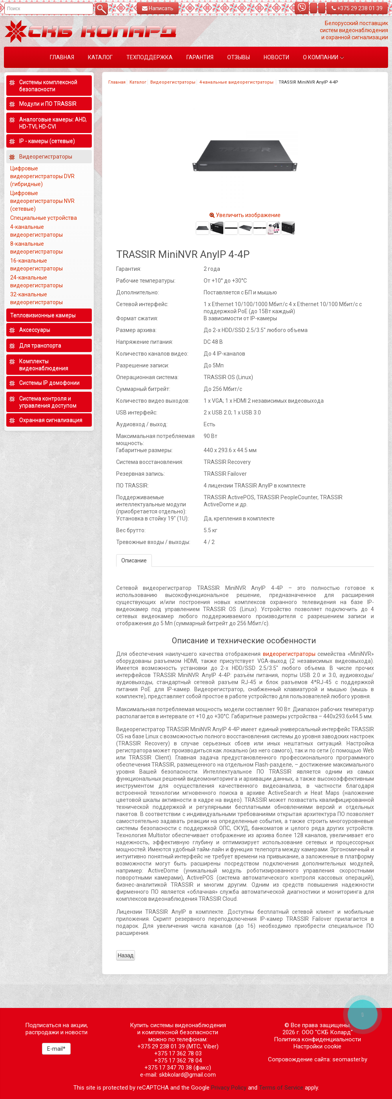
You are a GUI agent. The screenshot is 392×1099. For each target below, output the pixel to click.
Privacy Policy (228, 1087)
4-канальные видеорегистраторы (237, 82)
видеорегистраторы (289, 654)
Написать (157, 8)
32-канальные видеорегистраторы (37, 298)
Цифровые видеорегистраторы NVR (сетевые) (42, 201)
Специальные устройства (43, 218)
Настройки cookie (317, 1046)
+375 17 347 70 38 (168, 1067)
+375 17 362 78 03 (178, 1053)
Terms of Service (281, 1087)
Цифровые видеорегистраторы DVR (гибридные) (42, 176)
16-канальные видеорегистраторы (37, 264)
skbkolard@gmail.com (187, 1074)
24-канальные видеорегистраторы (37, 281)
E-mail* (56, 1049)
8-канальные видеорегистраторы (37, 248)
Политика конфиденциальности (317, 1039)
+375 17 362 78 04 (178, 1060)
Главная (117, 82)
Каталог (137, 82)
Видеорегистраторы (172, 82)
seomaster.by (349, 1059)
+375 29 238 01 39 (357, 8)
